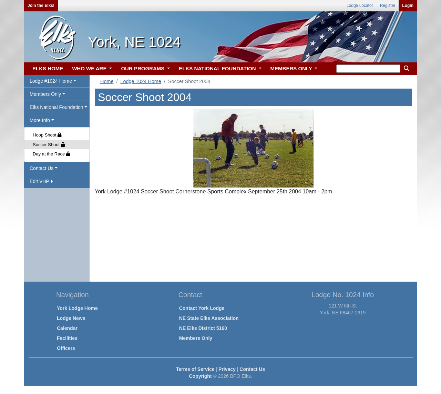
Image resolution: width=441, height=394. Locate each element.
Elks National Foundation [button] (56, 107)
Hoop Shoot (47, 135)
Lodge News (71, 318)
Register (388, 5)
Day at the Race (51, 153)
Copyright (200, 376)
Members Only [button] (45, 94)
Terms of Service (195, 369)
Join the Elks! (41, 5)
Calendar (67, 328)
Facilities (67, 338)
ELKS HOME (47, 68)
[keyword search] (368, 68)
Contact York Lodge (202, 308)
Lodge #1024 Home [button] (51, 81)
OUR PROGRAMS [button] (143, 68)
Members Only (195, 338)
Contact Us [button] (41, 168)
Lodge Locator (360, 5)
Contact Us (252, 369)
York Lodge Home (77, 308)
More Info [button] (40, 120)
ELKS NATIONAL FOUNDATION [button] (218, 68)
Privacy (227, 369)
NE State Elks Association (209, 318)
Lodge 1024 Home (140, 81)
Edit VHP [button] (41, 181)
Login (407, 5)
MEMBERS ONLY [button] (292, 68)
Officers (66, 348)
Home (106, 81)
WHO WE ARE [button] (90, 68)
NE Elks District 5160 (203, 328)
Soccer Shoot (49, 144)
